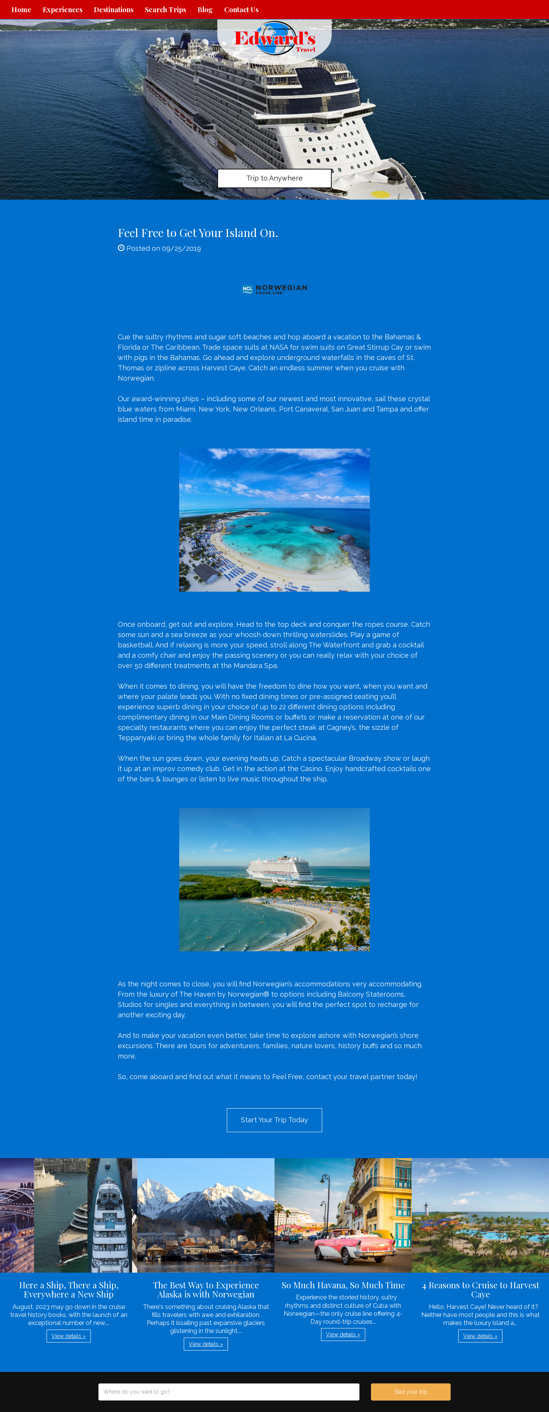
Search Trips (165, 9)
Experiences (62, 9)
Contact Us (241, 9)
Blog (205, 9)
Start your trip (410, 1392)
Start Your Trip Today (274, 1120)
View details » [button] (68, 1336)
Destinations (113, 9)
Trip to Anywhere (274, 178)
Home (21, 9)
